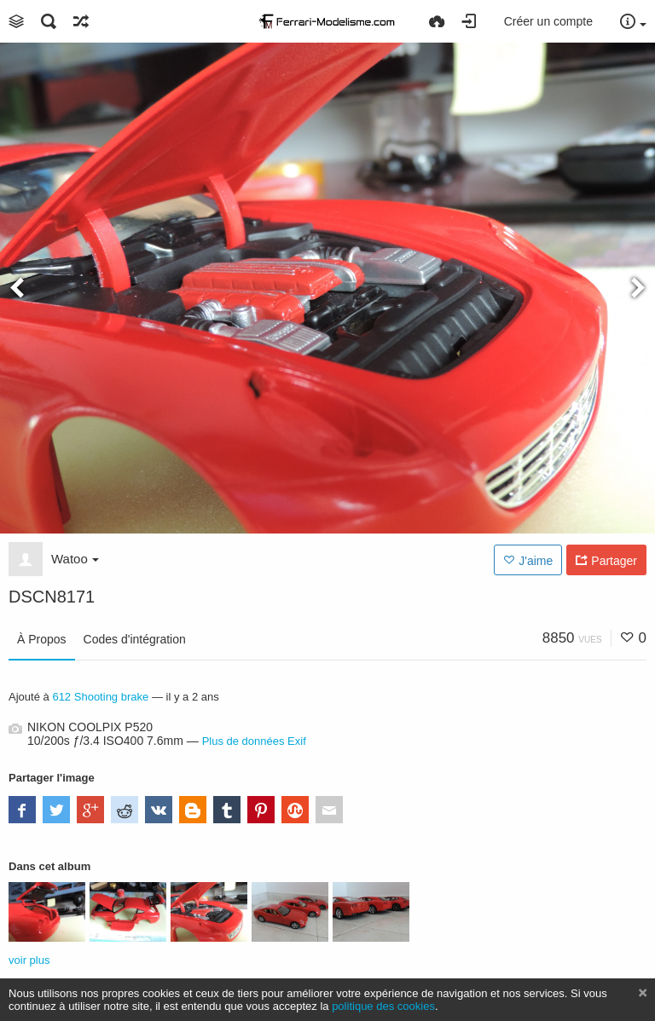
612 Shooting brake (100, 696)
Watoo (75, 558)
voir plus (29, 960)
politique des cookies (383, 1006)
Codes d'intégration (135, 639)
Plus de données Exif (254, 741)
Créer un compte (548, 21)
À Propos (42, 639)
